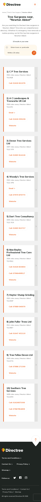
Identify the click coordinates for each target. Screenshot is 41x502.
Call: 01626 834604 (17, 267)
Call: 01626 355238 (17, 119)
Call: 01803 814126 (17, 155)
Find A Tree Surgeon (14, 12)
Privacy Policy (22, 464)
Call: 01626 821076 (17, 83)
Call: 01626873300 (17, 402)
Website (12, 125)
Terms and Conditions (11, 458)
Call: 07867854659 (17, 409)
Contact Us (6, 464)
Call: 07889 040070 (17, 306)
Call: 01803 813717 (17, 228)
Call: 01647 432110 (17, 333)
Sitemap (5, 470)
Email (12, 113)
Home (4, 12)
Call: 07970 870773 (17, 195)
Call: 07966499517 (17, 273)
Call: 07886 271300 (17, 366)
